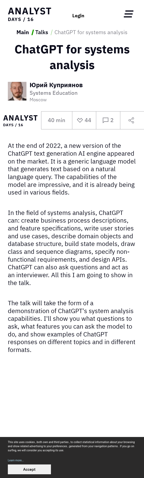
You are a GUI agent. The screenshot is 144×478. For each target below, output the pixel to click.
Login (78, 15)
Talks (41, 32)
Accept (29, 469)
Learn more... (16, 460)
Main (22, 32)
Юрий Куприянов (56, 85)
